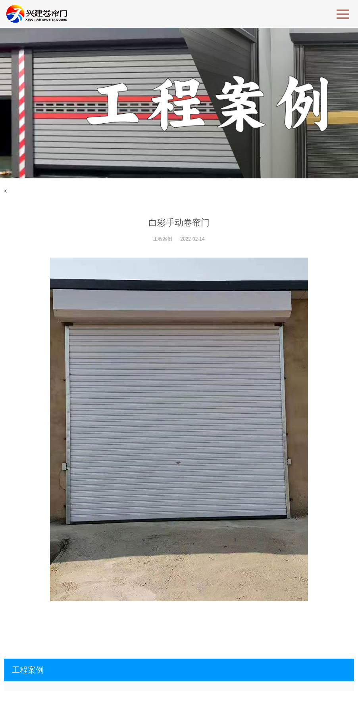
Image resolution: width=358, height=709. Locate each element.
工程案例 (162, 239)
